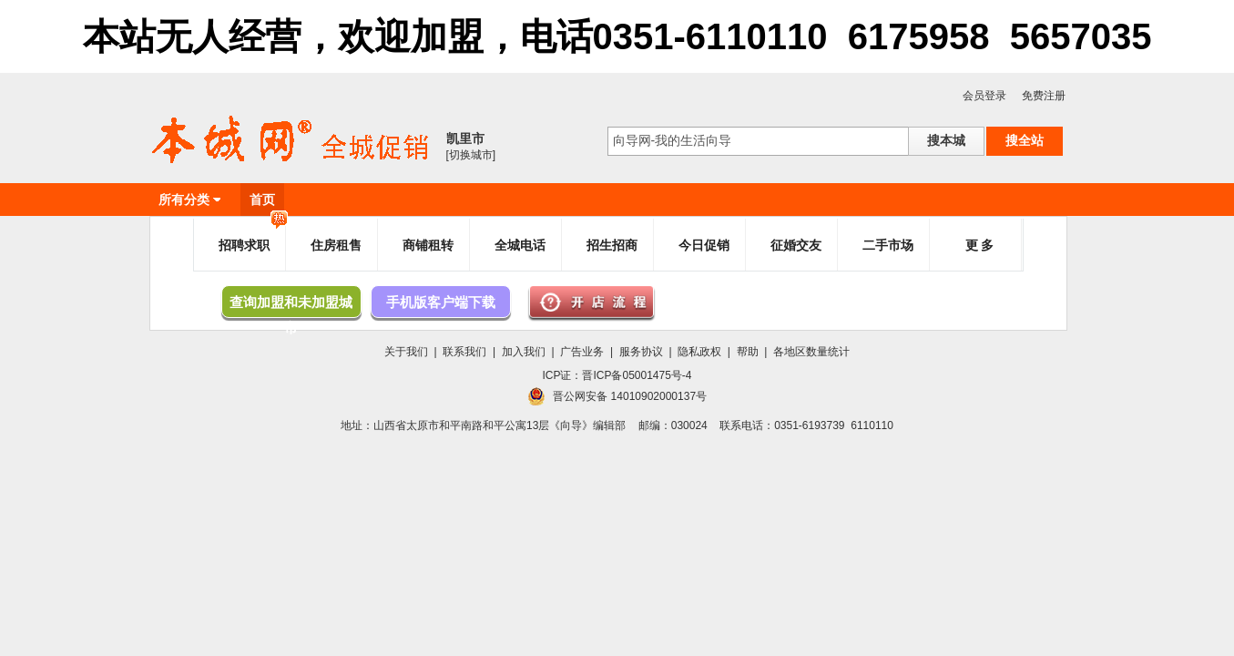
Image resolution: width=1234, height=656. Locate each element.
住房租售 (336, 245)
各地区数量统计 (811, 351)
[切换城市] (471, 155)
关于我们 (406, 351)
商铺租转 (428, 245)
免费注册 (1044, 95)
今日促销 (703, 245)
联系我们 (464, 351)
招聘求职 (253, 237)
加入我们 (524, 351)
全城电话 (520, 245)
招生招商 (611, 245)
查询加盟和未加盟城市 (290, 306)
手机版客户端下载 (440, 302)
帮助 (748, 351)
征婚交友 (795, 245)
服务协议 (641, 351)
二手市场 (887, 245)
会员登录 (984, 95)
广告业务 (582, 351)
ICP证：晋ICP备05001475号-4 (616, 375)
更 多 (979, 245)
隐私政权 (699, 351)
